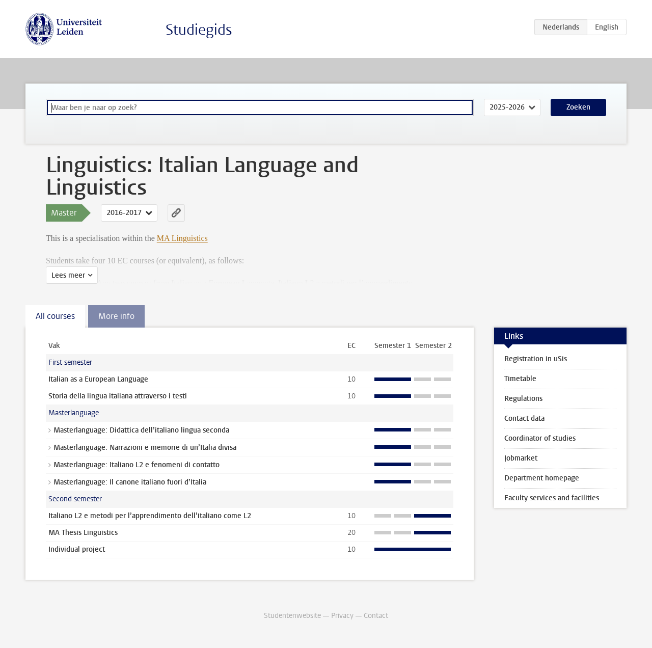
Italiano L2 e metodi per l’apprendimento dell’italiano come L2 (149, 516)
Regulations (523, 398)
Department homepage (541, 478)
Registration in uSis (535, 359)
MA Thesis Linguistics (83, 532)
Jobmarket (520, 458)
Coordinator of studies (540, 438)
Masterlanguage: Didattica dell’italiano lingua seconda (141, 430)
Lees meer (68, 275)
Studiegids (199, 29)
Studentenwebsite (292, 615)
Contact (376, 615)
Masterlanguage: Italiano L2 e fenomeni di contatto (136, 465)
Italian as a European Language (98, 379)
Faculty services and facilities (551, 498)
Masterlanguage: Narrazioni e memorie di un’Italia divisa (144, 447)
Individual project (76, 549)
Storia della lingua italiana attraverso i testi (117, 396)
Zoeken (578, 107)
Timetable (520, 379)
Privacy (342, 615)
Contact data (524, 418)
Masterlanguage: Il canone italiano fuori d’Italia (129, 482)
